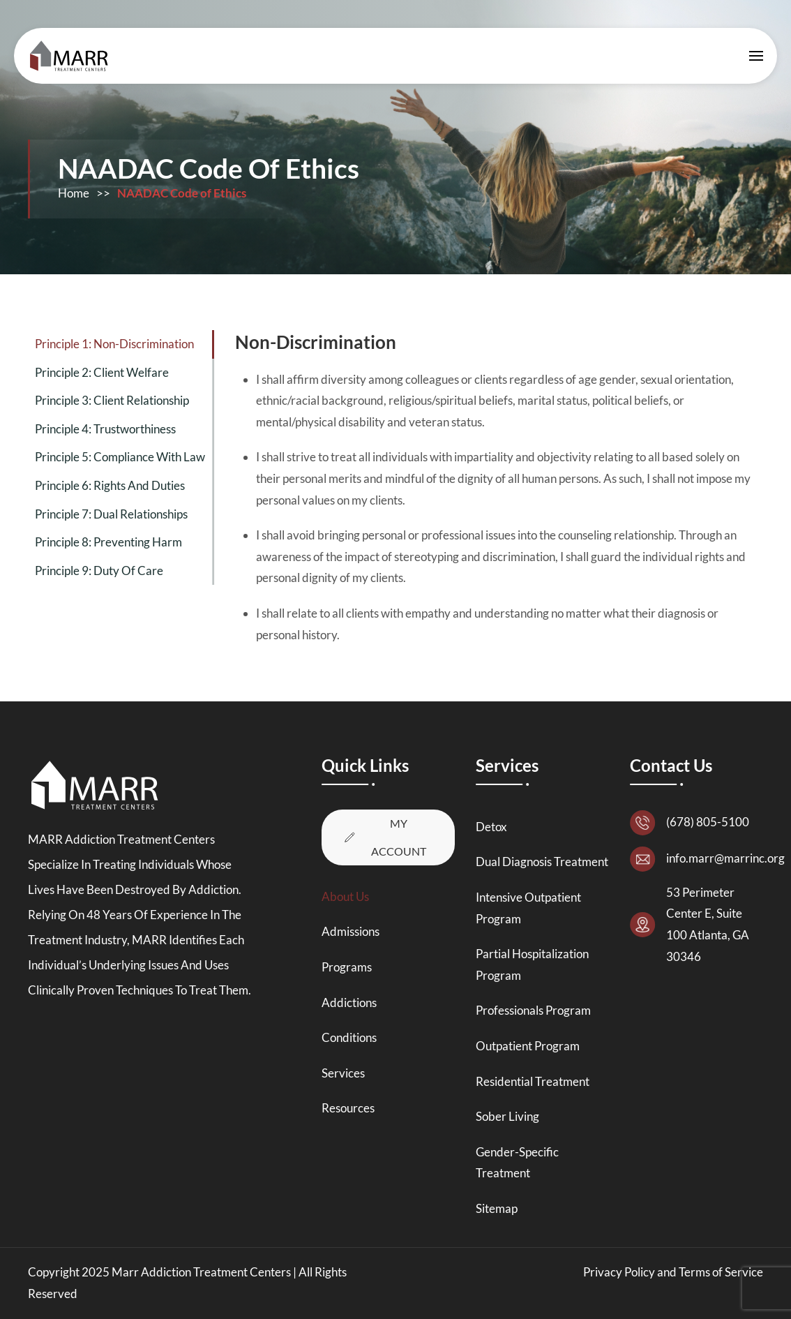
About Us (345, 896)
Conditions (349, 1037)
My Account (383, 837)
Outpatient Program (528, 1045)
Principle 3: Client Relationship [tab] (112, 400)
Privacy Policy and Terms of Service (673, 1272)
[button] (756, 56)
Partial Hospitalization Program (532, 964)
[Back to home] (72, 56)
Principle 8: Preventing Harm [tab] (108, 542)
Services (343, 1073)
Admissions (350, 931)
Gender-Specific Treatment (517, 1163)
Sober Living (507, 1116)
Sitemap (497, 1208)
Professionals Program (533, 1010)
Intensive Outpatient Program (528, 908)
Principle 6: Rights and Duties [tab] (110, 485)
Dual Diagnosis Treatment (542, 861)
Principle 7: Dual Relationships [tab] (111, 514)
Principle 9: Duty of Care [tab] (99, 570)
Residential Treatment (532, 1081)
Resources (348, 1108)
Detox (491, 826)
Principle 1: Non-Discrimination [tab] (114, 343)
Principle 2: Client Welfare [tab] (102, 372)
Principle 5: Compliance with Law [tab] (120, 456)
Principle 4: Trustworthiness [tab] (105, 429)
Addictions (349, 1002)
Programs (347, 967)
